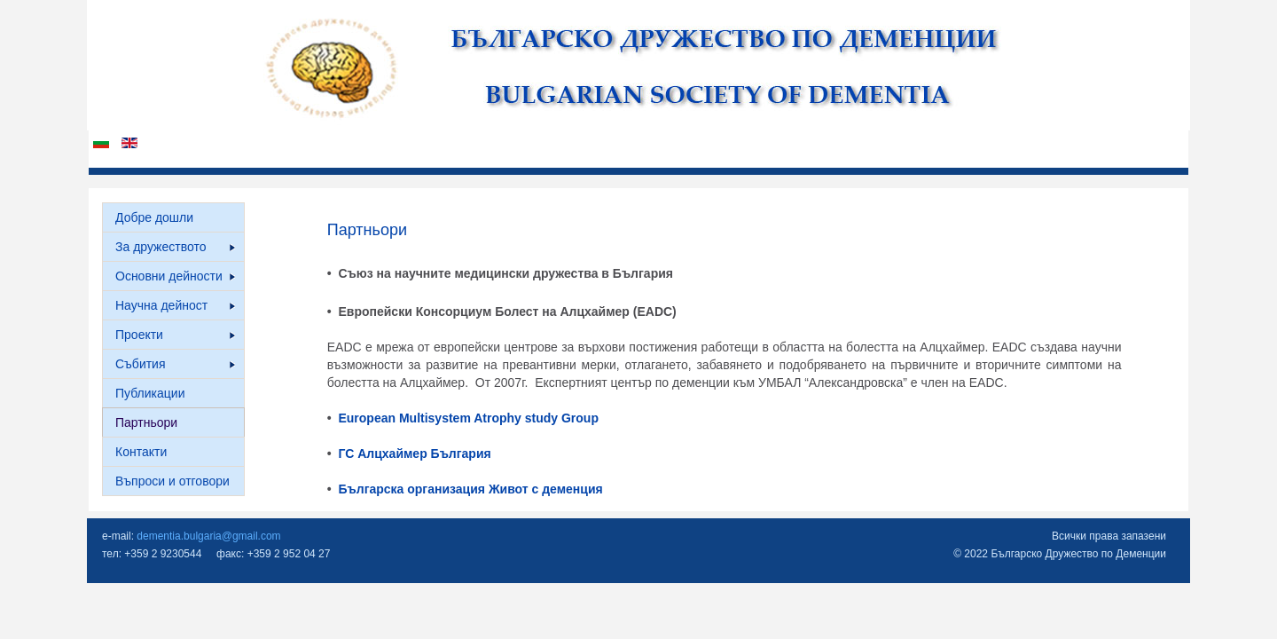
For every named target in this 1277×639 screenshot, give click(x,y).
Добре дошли (154, 217)
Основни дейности (175, 276)
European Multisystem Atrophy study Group (468, 418)
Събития (175, 364)
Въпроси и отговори (172, 481)
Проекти (175, 334)
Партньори (146, 422)
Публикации (149, 393)
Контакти (141, 452)
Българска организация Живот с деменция (469, 489)
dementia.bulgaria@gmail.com (208, 536)
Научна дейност (175, 305)
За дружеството (175, 247)
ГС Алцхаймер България (414, 453)
